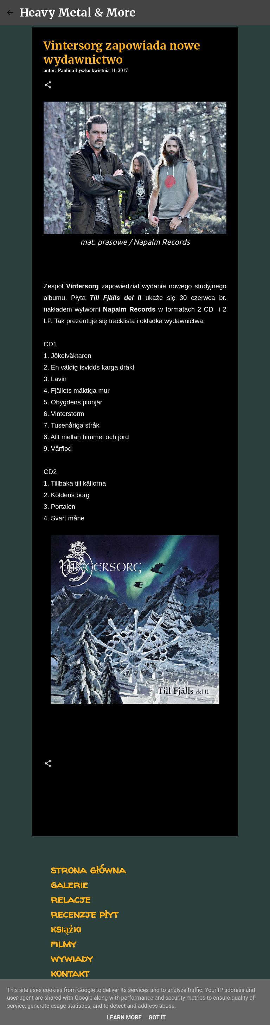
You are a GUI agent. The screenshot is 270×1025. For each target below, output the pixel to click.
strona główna (88, 869)
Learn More (124, 1017)
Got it (157, 1017)
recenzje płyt (84, 914)
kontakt (70, 973)
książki (66, 928)
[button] (48, 85)
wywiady (72, 958)
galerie (69, 884)
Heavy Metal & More (78, 13)
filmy (63, 943)
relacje (70, 899)
